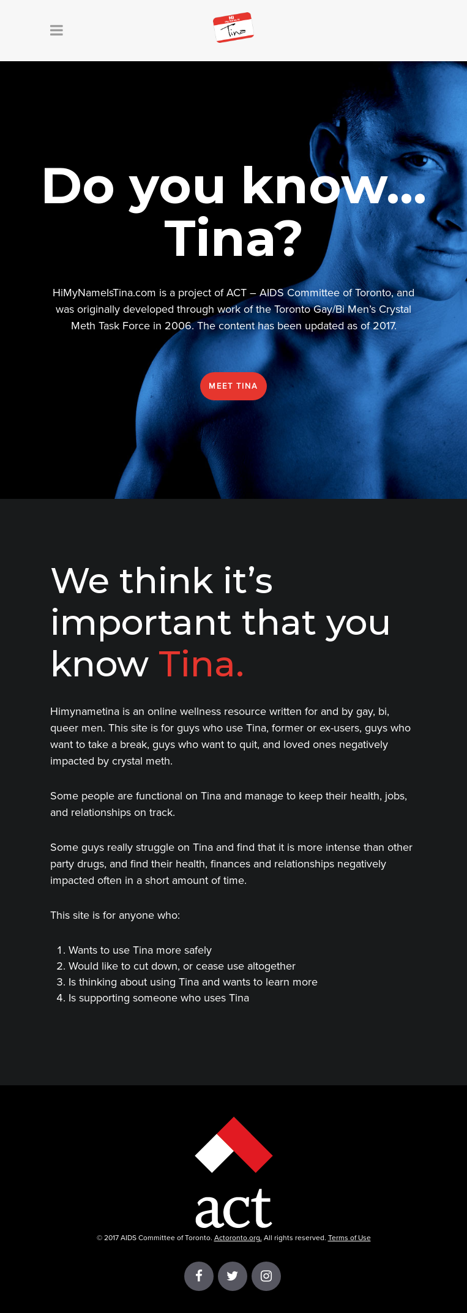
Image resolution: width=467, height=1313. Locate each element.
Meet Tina (233, 386)
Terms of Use (349, 1237)
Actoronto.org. (238, 1237)
